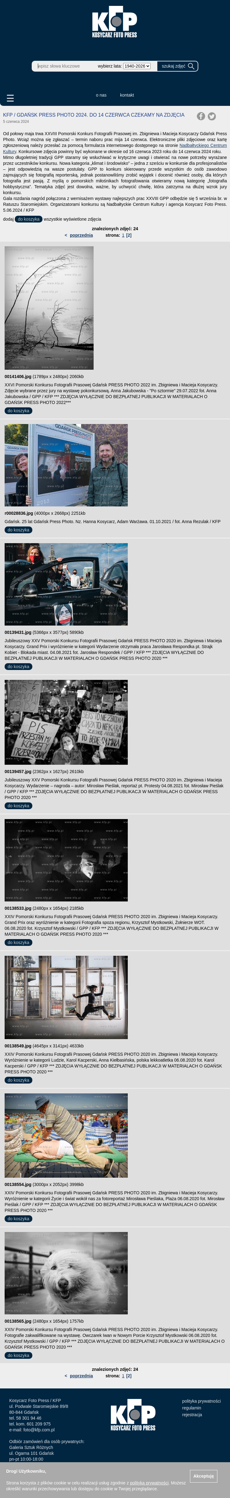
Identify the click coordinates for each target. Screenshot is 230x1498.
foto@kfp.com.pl (38, 1429)
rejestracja (192, 1414)
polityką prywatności (149, 1482)
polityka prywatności (201, 1401)
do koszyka (28, 219)
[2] (128, 235)
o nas (101, 95)
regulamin (191, 1407)
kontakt (127, 95)
